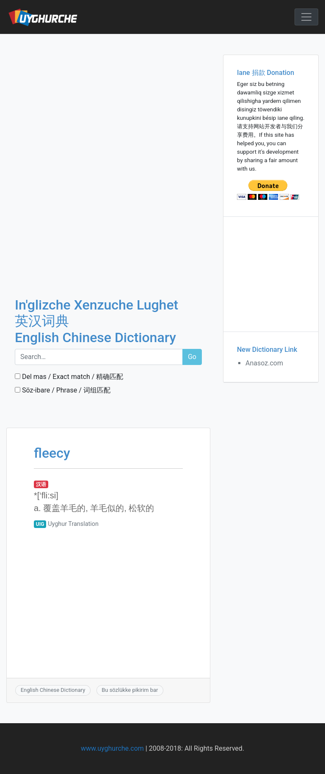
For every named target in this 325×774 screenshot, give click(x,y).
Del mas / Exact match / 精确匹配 (69, 377)
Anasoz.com (264, 363)
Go (192, 357)
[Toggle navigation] (306, 16)
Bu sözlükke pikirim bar (130, 690)
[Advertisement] (108, 97)
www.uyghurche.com (112, 748)
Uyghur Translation (73, 524)
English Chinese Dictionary (53, 690)
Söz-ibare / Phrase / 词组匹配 (62, 390)
